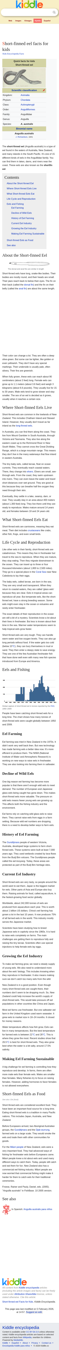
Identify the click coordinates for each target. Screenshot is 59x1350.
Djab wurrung (42, 1130)
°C (13, 646)
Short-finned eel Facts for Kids (17, 1302)
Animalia (25, 95)
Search (54, 12)
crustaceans (34, 530)
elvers (30, 471)
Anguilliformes (28, 109)
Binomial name (24, 128)
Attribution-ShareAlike (25, 1294)
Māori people (16, 1147)
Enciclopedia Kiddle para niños (16, 1346)
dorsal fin (28, 285)
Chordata (25, 100)
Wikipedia (27, 1337)
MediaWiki (18, 1340)
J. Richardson (21, 137)
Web (10, 21)
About (25, 1343)
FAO (52, 706)
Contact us (46, 1343)
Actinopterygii (28, 104)
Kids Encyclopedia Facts (13, 54)
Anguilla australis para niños (37, 1209)
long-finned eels (24, 425)
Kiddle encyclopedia (29, 1287)
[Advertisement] (29, 32)
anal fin (22, 288)
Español (47, 21)
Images (18, 21)
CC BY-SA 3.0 (32, 1332)
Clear (48, 12)
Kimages (28, 21)
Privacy (35, 1343)
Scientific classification (24, 90)
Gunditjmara (13, 842)
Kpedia (38, 21)
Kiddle (5, 1343)
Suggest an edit (34, 1312)
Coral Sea (41, 572)
